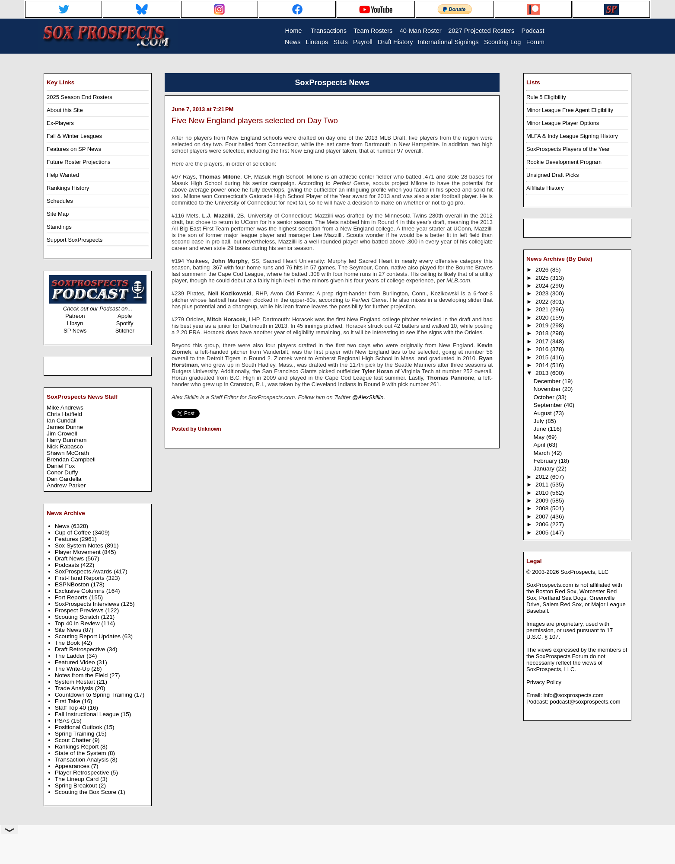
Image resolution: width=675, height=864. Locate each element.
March (542, 453)
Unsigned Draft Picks (552, 175)
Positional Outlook (79, 727)
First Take (68, 701)
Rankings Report (77, 746)
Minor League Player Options (562, 123)
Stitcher (124, 330)
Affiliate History (545, 188)
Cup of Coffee (74, 532)
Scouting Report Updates (88, 636)
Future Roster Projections (78, 162)
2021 (542, 309)
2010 (542, 493)
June (540, 429)
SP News (75, 330)
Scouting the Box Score (86, 792)
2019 (542, 325)
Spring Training (75, 733)
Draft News (70, 558)
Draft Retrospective (81, 649)
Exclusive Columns (80, 591)
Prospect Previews (80, 610)
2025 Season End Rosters (79, 97)
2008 (542, 508)
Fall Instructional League (88, 714)
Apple (125, 316)
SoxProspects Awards (84, 571)
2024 (542, 285)
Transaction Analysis (82, 759)
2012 (542, 477)
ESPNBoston (73, 584)
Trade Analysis (75, 688)
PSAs (63, 720)
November (547, 389)
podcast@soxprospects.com (585, 701)
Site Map (58, 214)
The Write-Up (73, 669)
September (548, 405)
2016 (542, 349)
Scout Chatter (73, 740)
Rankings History (68, 188)
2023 (542, 293)
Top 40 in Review (78, 623)
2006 (542, 524)
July (539, 421)
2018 (542, 333)
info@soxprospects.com (574, 695)
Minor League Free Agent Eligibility (569, 110)
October (544, 397)
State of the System (81, 753)
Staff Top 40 (71, 707)
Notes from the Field (82, 675)
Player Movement (78, 552)
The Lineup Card (77, 779)
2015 (542, 357)
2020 (542, 317)
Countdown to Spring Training (94, 694)
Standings (59, 227)
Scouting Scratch (78, 617)
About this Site (65, 110)
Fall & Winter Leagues (74, 136)
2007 (542, 516)
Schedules (60, 201)
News (63, 526)
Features (67, 539)
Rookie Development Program (564, 162)
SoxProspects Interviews (88, 604)
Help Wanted (63, 175)
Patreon (75, 316)
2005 (542, 532)
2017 (542, 341)
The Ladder (71, 656)
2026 (542, 269)
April (540, 445)
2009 (542, 500)
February (545, 461)
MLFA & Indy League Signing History (572, 136)
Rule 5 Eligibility (546, 97)
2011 (542, 484)
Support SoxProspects (74, 240)
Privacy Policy (543, 682)
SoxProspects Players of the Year (568, 149)
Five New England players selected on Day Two (255, 120)
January (544, 468)
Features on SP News (74, 149)
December (547, 381)
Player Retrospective (83, 772)
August (543, 413)
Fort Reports (72, 597)
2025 (542, 278)
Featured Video (76, 662)
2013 (542, 373)
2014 (542, 365)
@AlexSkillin (367, 397)
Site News (69, 630)
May (539, 437)
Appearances (73, 766)
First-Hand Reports (80, 578)
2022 (542, 301)
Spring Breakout (77, 785)
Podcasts (68, 565)
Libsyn (75, 323)
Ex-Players (60, 123)
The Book (68, 643)
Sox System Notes (80, 545)
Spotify (125, 323)
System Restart (76, 681)
